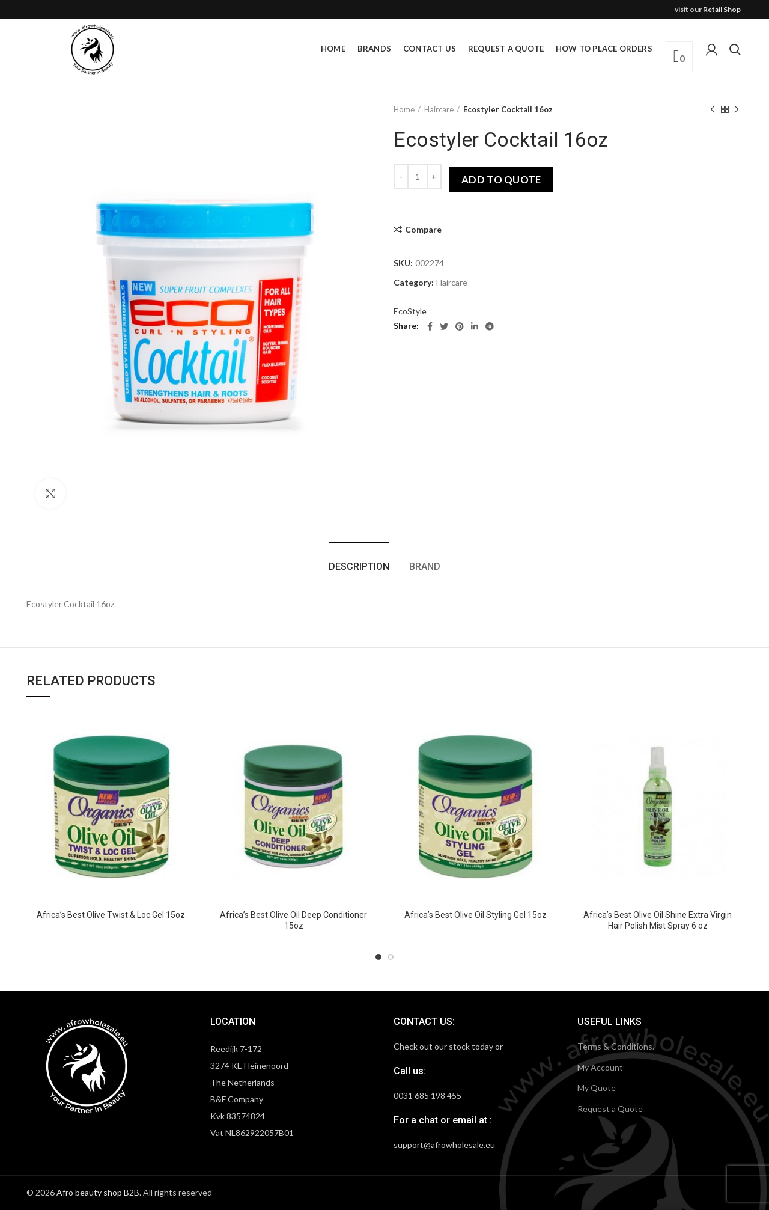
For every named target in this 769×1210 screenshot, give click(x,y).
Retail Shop (722, 9)
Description (359, 566)
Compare (423, 229)
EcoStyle (410, 311)
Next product (736, 109)
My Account (600, 1067)
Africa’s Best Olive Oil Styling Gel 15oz (475, 915)
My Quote (596, 1088)
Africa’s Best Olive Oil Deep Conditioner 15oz (293, 920)
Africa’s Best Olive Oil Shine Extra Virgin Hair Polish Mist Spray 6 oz (657, 920)
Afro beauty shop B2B (97, 1192)
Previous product (712, 109)
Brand (424, 566)
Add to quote (501, 179)
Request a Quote (610, 1109)
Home (404, 109)
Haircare (439, 109)
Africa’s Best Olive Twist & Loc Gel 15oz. (112, 915)
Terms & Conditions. (615, 1046)
